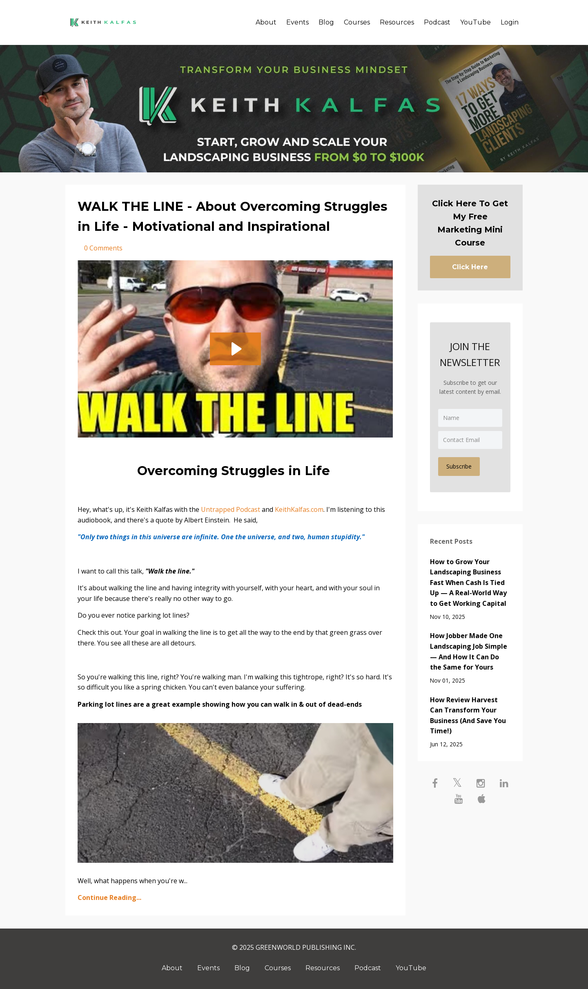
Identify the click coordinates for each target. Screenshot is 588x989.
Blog (326, 22)
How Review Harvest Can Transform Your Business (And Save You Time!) (468, 715)
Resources (397, 22)
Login (510, 22)
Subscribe (459, 466)
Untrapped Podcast (230, 509)
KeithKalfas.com (299, 509)
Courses (357, 22)
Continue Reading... (109, 897)
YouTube (475, 22)
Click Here (470, 267)
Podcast (437, 22)
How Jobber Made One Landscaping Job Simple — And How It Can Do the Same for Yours (468, 651)
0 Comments (103, 247)
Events (297, 22)
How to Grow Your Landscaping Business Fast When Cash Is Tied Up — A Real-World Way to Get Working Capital (468, 582)
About (266, 22)
